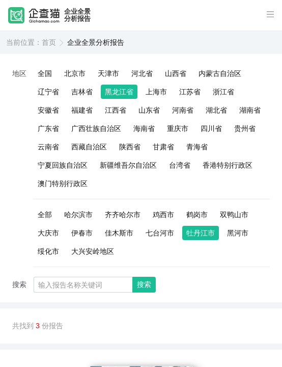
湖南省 (250, 110)
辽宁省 (48, 92)
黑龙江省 (119, 92)
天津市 (108, 73)
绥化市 (48, 251)
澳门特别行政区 (63, 183)
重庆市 (177, 128)
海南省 (144, 128)
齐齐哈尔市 (122, 215)
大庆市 (48, 233)
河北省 (142, 73)
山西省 (175, 73)
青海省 (197, 147)
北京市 (75, 73)
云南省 (48, 147)
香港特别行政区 (227, 165)
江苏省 (190, 92)
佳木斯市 (119, 233)
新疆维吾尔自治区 (128, 165)
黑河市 (237, 233)
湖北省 (216, 110)
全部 (45, 215)
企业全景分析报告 (77, 15)
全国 (45, 73)
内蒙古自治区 (220, 73)
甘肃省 (163, 147)
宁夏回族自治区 (63, 165)
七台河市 (160, 233)
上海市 (156, 92)
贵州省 (245, 128)
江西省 (115, 110)
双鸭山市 (234, 215)
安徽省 (48, 110)
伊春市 (82, 233)
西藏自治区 (89, 147)
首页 (49, 42)
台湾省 (179, 165)
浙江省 (223, 92)
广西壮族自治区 (96, 128)
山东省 (149, 110)
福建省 (82, 110)
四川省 (211, 128)
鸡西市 (163, 215)
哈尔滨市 (78, 215)
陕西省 (129, 147)
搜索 (144, 284)
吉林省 (82, 92)
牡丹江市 (200, 233)
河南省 (182, 110)
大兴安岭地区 (92, 251)
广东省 (48, 128)
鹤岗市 (197, 215)
